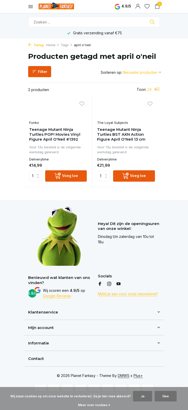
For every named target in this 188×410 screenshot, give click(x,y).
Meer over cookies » (94, 405)
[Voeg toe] (66, 176)
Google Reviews (57, 296)
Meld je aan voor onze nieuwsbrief (128, 294)
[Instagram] (109, 284)
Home (52, 45)
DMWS (123, 375)
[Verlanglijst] (147, 6)
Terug (36, 45)
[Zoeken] (94, 22)
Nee (165, 396)
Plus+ (138, 375)
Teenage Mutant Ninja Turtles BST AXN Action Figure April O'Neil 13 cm (121, 134)
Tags (66, 45)
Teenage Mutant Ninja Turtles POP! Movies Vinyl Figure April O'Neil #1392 (55, 134)
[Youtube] (118, 284)
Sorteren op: (111, 72)
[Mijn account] (137, 6)
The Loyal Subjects (112, 123)
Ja (142, 396)
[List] (157, 89)
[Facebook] (100, 284)
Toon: (141, 89)
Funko (34, 123)
